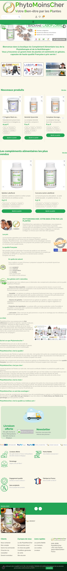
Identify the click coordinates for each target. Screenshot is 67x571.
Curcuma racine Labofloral (44, 193)
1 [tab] (30, 217)
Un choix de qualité (24, 548)
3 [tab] (33, 217)
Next (63, 187)
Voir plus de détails (40, 568)
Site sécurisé (22, 555)
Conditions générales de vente (24, 552)
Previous (3, 187)
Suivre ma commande (8, 548)
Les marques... (38, 545)
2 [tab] (32, 217)
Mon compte (5, 545)
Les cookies (38, 548)
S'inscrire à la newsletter (5, 552)
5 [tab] (37, 217)
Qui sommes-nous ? (24, 545)
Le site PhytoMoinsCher (25, 543)
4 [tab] (35, 217)
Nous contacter (5, 543)
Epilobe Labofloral (8, 193)
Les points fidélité (39, 543)
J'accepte (49, 568)
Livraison (37, 550)
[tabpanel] (17, 186)
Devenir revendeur (6, 555)
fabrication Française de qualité (26, 250)
